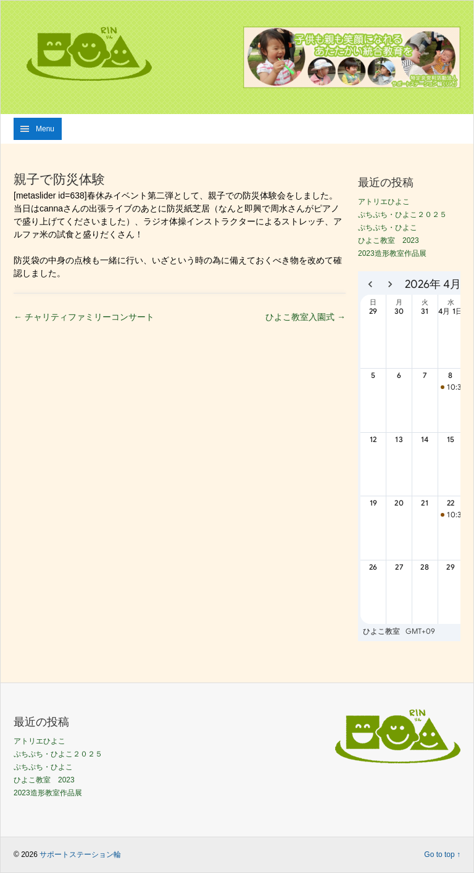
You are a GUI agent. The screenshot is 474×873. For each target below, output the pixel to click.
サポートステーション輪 (80, 854)
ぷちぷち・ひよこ (387, 227)
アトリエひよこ (384, 201)
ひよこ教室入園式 (305, 317)
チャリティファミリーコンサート (84, 317)
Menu (45, 129)
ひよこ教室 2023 (388, 240)
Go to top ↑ (442, 854)
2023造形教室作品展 (392, 253)
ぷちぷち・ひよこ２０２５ (402, 214)
